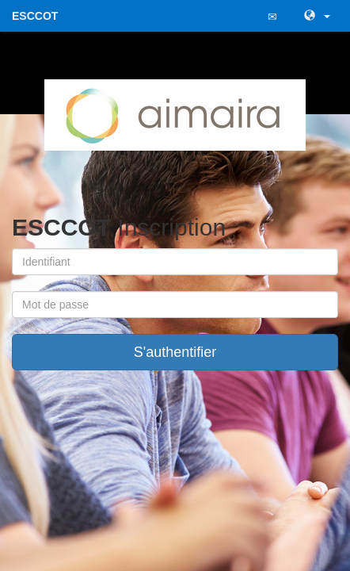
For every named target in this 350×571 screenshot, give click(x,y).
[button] (315, 16)
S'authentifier (175, 352)
